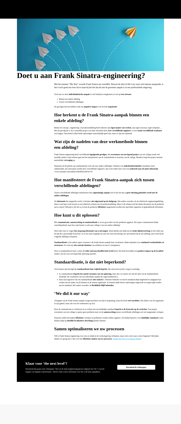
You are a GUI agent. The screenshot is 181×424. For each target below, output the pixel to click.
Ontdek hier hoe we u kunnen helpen (127, 339)
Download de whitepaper (136, 367)
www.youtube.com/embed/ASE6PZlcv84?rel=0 (73, 172)
